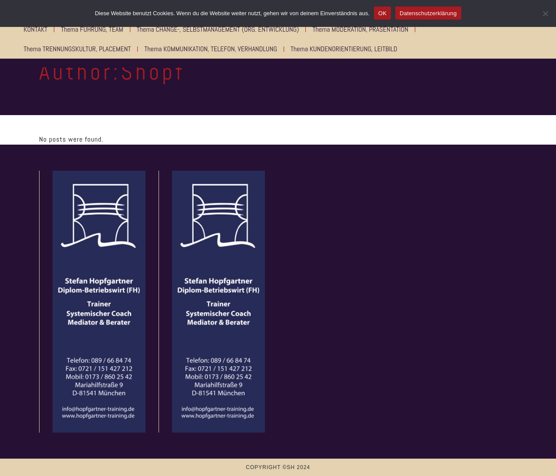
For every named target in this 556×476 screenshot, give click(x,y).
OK (382, 13)
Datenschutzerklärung (428, 13)
